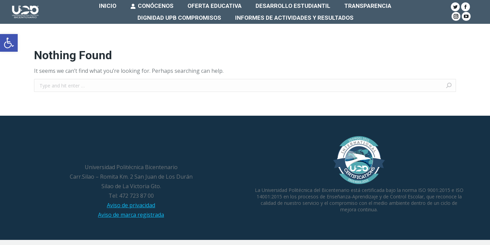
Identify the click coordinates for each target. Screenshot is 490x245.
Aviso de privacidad (131, 205)
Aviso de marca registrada (131, 214)
